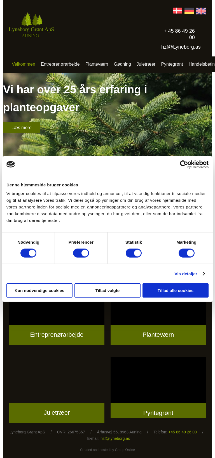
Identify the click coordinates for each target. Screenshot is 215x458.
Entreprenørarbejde (60, 64)
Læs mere (21, 127)
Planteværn (96, 64)
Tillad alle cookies (175, 290)
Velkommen (23, 64)
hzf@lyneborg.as (115, 438)
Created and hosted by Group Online (107, 450)
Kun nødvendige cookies (39, 290)
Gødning (122, 64)
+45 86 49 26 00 (182, 432)
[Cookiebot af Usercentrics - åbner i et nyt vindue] (184, 164)
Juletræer (146, 64)
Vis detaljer (186, 273)
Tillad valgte (107, 290)
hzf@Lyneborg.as (181, 47)
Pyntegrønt (172, 64)
